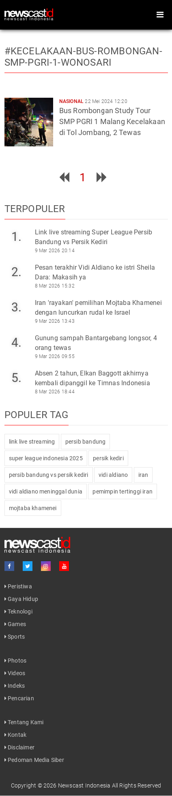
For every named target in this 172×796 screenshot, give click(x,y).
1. (16, 237)
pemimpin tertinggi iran (122, 491)
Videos (15, 673)
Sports (14, 636)
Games (15, 624)
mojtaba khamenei (33, 508)
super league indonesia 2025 (46, 458)
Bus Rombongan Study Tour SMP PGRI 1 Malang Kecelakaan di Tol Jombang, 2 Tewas (112, 121)
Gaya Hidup (21, 599)
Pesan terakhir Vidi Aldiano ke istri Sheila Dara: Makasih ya (95, 272)
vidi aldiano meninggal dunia (46, 491)
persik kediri (108, 458)
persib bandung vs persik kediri (48, 475)
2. (16, 272)
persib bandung (85, 441)
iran (143, 475)
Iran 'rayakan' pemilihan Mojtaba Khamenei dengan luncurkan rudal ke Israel (98, 307)
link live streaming (32, 441)
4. (16, 342)
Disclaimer (19, 747)
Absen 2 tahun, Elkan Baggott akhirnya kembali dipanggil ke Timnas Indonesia (92, 378)
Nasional (71, 101)
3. (16, 307)
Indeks (14, 685)
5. (16, 378)
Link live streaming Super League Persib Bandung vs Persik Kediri (94, 237)
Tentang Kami (24, 722)
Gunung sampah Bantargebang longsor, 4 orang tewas (96, 343)
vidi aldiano (113, 475)
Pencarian (19, 698)
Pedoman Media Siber (34, 760)
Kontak (15, 735)
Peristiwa (18, 586)
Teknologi (18, 611)
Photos (15, 660)
